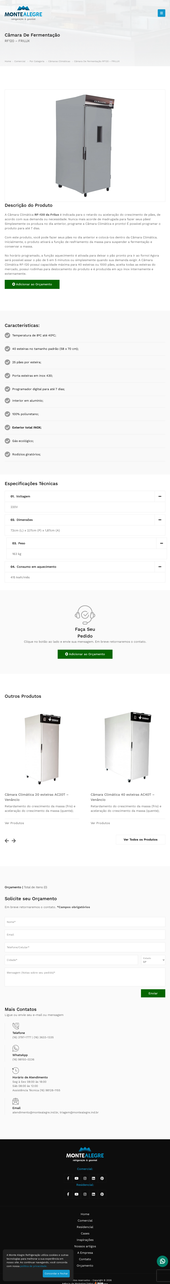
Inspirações (85, 1240)
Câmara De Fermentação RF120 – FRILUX (96, 61)
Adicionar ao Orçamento (32, 284)
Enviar (153, 993)
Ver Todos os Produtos (141, 839)
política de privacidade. (33, 1266)
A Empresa (85, 1252)
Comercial (20, 61)
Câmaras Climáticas (59, 61)
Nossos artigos (85, 1246)
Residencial (85, 1227)
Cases (85, 1233)
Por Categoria (37, 61)
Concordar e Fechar (56, 1273)
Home (8, 61)
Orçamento (85, 1265)
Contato (85, 1259)
